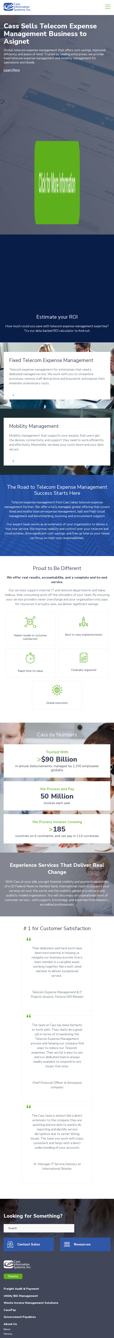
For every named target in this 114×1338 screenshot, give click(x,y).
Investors (11, 1281)
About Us (10, 1250)
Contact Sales (28, 1170)
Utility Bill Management (21, 1222)
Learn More (12, 70)
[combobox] (39, 1154)
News (7, 1255)
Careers (9, 1273)
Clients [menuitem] (13, 1202)
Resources (82, 1170)
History (8, 1260)
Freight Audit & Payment (21, 1215)
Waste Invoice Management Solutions (31, 1229)
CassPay (10, 1236)
